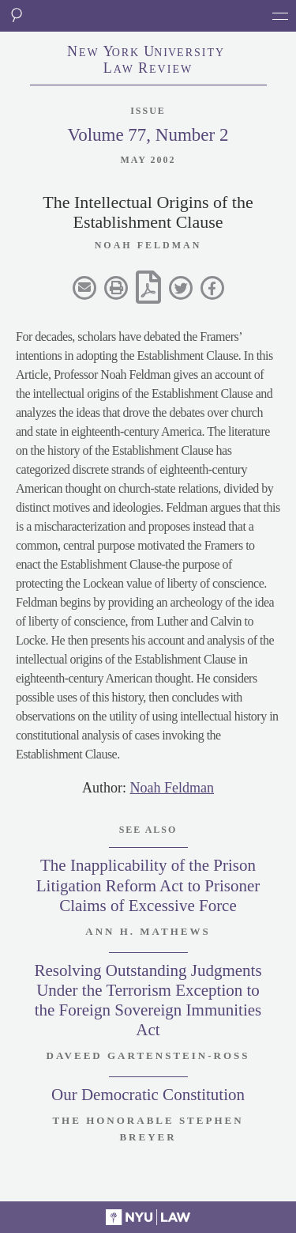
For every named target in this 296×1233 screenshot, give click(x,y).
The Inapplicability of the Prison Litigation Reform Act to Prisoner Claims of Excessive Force (148, 885)
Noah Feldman (172, 788)
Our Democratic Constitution (148, 1094)
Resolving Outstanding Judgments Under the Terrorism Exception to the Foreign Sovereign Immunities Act (147, 1000)
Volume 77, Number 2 (147, 135)
